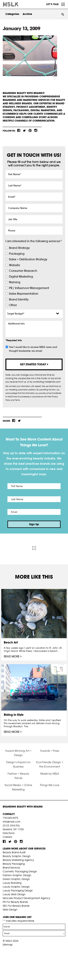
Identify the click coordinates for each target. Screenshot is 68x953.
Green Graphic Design (16, 879)
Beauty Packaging (14, 863)
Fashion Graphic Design (17, 875)
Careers (7, 837)
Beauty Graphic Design (16, 856)
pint (30, 130)
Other (13, 305)
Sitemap (8, 944)
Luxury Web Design (14, 894)
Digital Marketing (21, 276)
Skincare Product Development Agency (26, 898)
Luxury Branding (12, 883)
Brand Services (11, 867)
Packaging (16, 253)
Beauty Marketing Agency (18, 860)
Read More (11, 656)
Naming (14, 282)
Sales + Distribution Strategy (28, 259)
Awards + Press (49, 750)
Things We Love (49, 785)
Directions (9, 833)
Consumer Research (23, 270)
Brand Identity (18, 299)
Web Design (10, 909)
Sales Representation (23, 293)
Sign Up (34, 524)
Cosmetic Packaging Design (20, 871)
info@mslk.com (11, 821)
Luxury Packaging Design (18, 890)
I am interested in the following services (33, 241)
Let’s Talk (52, 4)
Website (14, 265)
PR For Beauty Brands (15, 902)
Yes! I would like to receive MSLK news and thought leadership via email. (33, 349)
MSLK (16, 4)
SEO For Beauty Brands (16, 905)
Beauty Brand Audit (14, 852)
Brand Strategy (19, 248)
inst (35, 130)
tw (24, 130)
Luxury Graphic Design (16, 886)
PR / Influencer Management (29, 288)
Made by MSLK (49, 773)
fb (18, 130)
